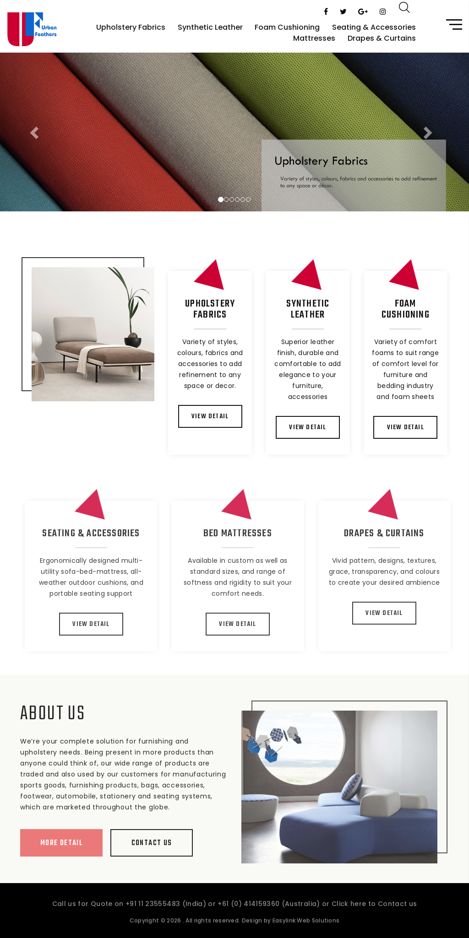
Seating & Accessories (374, 27)
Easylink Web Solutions (306, 928)
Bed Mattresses (248, 533)
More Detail (54, 843)
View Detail (210, 416)
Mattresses (314, 38)
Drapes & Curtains (382, 38)
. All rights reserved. (201, 928)
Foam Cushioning (287, 27)
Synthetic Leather (210, 27)
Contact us (397, 911)
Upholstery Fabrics (130, 27)
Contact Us (144, 843)
